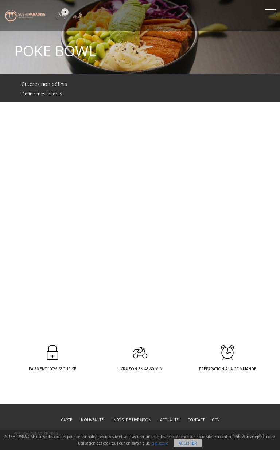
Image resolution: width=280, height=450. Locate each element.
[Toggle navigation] (271, 12)
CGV (215, 419)
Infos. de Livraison (131, 419)
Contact (196, 419)
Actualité (169, 419)
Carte (66, 419)
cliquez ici (160, 443)
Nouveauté (92, 419)
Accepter (188, 443)
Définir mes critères (42, 94)
